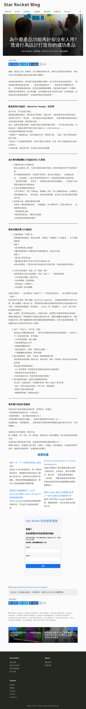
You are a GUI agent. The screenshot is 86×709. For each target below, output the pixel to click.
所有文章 (8, 12)
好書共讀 (57, 12)
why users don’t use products (44, 620)
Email (28, 547)
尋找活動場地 (14, 668)
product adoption (57, 613)
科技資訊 (27, 12)
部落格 (12, 688)
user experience (62, 618)
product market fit (62, 615)
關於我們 (48, 662)
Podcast (67, 12)
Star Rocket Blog (22, 4)
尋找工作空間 (14, 665)
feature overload (31, 613)
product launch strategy (26, 615)
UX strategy (27, 620)
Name (28, 556)
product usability (35, 618)
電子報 (17, 12)
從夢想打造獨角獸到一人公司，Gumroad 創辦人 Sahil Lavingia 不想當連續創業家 (25, 494)
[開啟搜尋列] (80, 11)
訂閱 (43, 566)
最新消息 (48, 665)
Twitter (12, 694)
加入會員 (13, 671)
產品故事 (47, 12)
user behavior (49, 618)
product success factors (17, 618)
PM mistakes (44, 613)
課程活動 (13, 662)
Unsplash (43, 587)
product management (45, 615)
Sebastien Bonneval (26, 587)
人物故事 (37, 12)
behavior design (17, 613)
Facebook (13, 697)
